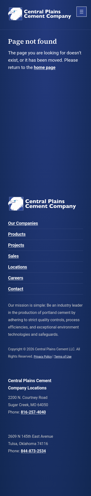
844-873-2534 (33, 451)
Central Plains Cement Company (39, 14)
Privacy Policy (43, 356)
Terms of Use (62, 356)
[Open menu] (81, 12)
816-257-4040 (33, 412)
